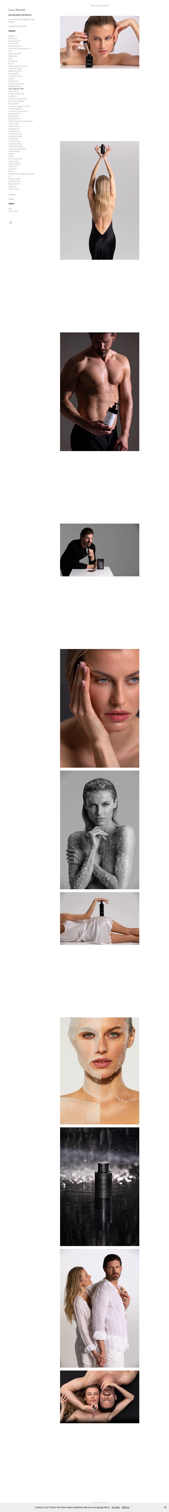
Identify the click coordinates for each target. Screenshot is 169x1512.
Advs (10, 209)
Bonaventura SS (14, 41)
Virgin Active (13, 124)
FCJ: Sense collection (16, 101)
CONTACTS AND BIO (17, 26)
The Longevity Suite (16, 89)
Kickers (11, 171)
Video (11, 204)
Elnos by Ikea (13, 116)
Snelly (10, 156)
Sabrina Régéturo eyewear (18, 66)
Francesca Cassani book (17, 149)
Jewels (11, 199)
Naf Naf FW (13, 61)
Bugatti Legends (14, 179)
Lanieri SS (12, 96)
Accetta (116, 1507)
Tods (10, 59)
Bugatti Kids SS (14, 114)
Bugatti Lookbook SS (16, 94)
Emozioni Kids (14, 126)
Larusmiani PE (14, 129)
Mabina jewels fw (15, 71)
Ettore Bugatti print (15, 109)
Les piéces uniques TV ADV (19, 106)
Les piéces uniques (15, 144)
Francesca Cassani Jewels (17, 99)
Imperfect (12, 186)
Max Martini (13, 139)
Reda (10, 51)
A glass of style (14, 141)
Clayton (11, 154)
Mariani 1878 (13, 44)
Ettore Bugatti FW (15, 159)
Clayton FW (13, 166)
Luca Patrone (17, 9)
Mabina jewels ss (14, 86)
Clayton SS (12, 169)
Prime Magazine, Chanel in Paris (20, 121)
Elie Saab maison (14, 46)
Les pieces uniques (15, 69)
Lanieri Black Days (15, 146)
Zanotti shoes (13, 161)
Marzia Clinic (13, 91)
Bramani (11, 36)
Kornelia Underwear (16, 84)
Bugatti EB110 (13, 151)
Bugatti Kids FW (14, 164)
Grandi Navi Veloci (15, 76)
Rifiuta (125, 1507)
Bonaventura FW (14, 54)
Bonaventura (13, 56)
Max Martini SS (14, 119)
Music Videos (13, 211)
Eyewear (12, 194)
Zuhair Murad (13, 131)
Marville (11, 79)
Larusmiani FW (14, 181)
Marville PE (12, 81)
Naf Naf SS (12, 39)
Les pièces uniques (15, 136)
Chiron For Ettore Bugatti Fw (19, 49)
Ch (9, 176)
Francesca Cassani (15, 134)
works (12, 31)
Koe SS (11, 64)
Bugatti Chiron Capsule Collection (21, 174)
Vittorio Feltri (13, 189)
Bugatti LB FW (14, 184)
